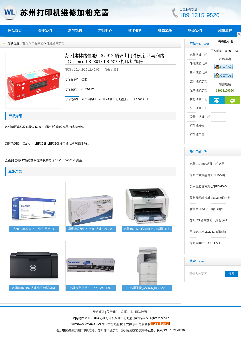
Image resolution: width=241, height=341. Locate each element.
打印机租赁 (197, 134)
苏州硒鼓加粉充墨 (133, 330)
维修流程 (225, 30)
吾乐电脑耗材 (142, 324)
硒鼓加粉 (165, 30)
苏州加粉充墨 (110, 324)
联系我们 (195, 30)
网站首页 (15, 30)
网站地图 (141, 312)
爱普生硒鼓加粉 (200, 117)
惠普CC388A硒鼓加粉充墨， (208, 164)
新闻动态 (75, 30)
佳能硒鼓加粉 (55, 43)
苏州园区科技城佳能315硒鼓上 (210, 198)
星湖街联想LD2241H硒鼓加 (208, 231)
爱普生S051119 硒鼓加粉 (206, 209)
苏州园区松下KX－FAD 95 (207, 243)
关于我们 (45, 30)
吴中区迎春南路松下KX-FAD (208, 186)
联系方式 (127, 312)
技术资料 (135, 30)
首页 (25, 43)
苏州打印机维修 (84, 330)
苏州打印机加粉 (108, 330)
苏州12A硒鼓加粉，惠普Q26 (208, 220)
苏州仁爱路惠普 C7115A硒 (207, 175)
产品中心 (105, 30)
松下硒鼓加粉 (198, 108)
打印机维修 (197, 125)
